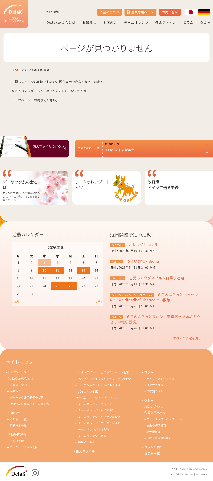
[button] (156, 149)
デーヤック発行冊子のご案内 (28, 397)
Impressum (201, 474)
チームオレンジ (136, 22)
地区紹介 (110, 22)
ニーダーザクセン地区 (24, 447)
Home (15, 69)
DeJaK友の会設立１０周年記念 (29, 404)
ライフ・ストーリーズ (160, 379)
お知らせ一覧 (18, 419)
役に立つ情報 (154, 385)
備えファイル (165, 22)
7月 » (99, 301)
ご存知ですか (154, 391)
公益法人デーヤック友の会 (14, 14)
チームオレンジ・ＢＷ (92, 436)
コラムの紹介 (153, 447)
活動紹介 (15, 391)
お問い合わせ (153, 406)
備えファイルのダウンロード (48, 148)
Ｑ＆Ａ (205, 22)
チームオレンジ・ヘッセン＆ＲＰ (99, 417)
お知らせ (89, 22)
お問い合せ (170, 12)
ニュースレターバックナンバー (166, 419)
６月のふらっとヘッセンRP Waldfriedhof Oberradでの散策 (154, 297)
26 (70, 286)
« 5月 (15, 301)
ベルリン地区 (18, 441)
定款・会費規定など (159, 438)
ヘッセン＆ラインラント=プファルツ (132, 295)
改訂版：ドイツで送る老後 (163, 184)
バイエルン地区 (88, 391)
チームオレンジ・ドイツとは (96, 397)
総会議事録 (153, 432)
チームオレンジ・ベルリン (95, 404)
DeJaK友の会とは (61, 22)
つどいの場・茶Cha (142, 261)
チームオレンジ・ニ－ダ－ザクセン (100, 423)
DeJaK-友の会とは (21, 378)
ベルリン (116, 261)
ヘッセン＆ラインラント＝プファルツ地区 (105, 379)
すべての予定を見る (187, 338)
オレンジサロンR (144, 244)
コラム (188, 22)
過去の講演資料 (156, 425)
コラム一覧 (152, 453)
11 (57, 270)
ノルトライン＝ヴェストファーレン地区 (103, 372)
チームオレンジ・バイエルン (96, 410)
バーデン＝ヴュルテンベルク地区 (99, 385)
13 (83, 270)
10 (44, 270)
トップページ (21, 100)
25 (57, 286)
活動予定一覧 (18, 426)
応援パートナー (88, 442)
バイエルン (118, 245)
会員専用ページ (143, 12)
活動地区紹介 (17, 434)
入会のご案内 (109, 12)
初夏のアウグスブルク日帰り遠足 (156, 277)
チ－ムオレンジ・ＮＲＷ (93, 429)
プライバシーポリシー (181, 474)
